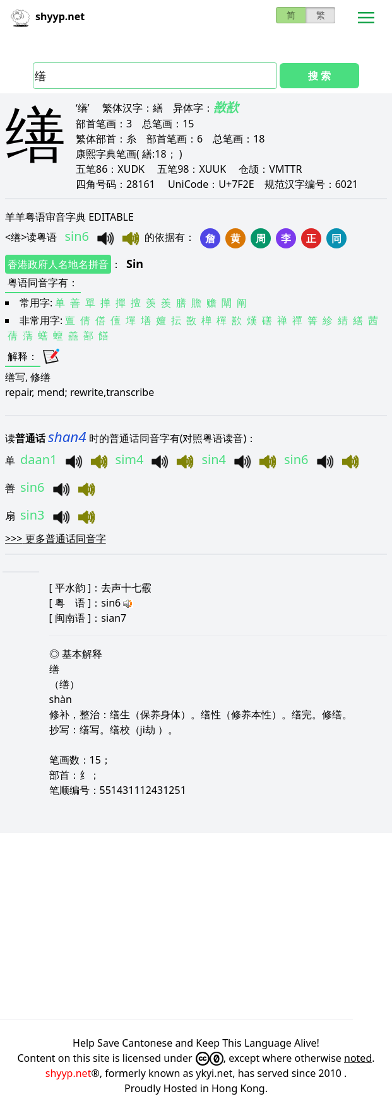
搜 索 (319, 76)
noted (358, 1058)
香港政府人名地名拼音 (58, 264)
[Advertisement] (196, 926)
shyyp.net (68, 1073)
